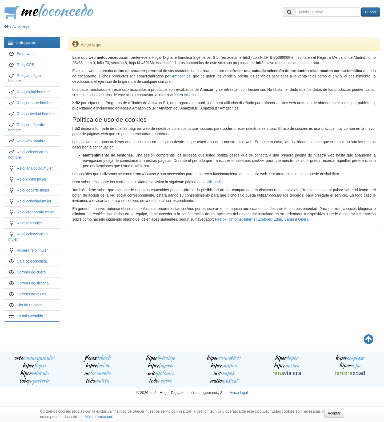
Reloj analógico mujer (35, 168)
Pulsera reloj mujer (32, 250)
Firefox (220, 219)
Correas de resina (31, 294)
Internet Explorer (257, 219)
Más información (98, 417)
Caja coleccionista (32, 261)
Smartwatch (27, 54)
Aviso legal (21, 26)
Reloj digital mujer (31, 179)
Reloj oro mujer (29, 223)
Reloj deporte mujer (33, 190)
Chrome (235, 219)
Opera (303, 219)
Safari (289, 219)
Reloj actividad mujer (34, 201)
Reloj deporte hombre (35, 103)
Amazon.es (181, 76)
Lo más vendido (30, 316)
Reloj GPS (25, 64)
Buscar (371, 12)
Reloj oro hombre (31, 141)
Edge (277, 219)
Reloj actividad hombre (36, 114)
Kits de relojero (29, 305)
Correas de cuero (31, 272)
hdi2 (152, 392)
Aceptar (334, 413)
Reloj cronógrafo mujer (36, 212)
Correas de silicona (33, 283)
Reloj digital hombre (33, 92)
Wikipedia (214, 182)
